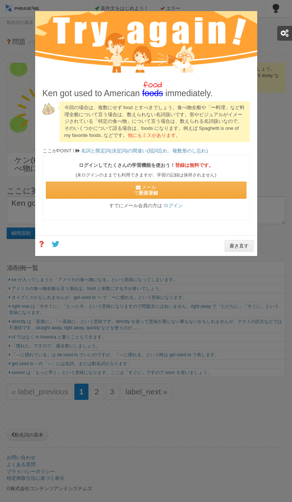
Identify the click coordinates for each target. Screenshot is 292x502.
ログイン (173, 205)
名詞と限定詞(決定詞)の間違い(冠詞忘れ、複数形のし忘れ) (144, 151)
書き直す (239, 246)
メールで (146, 190)
